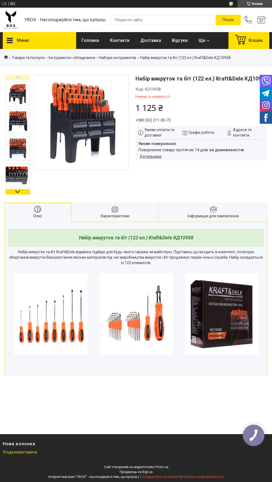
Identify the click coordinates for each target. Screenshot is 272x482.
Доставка (150, 40)
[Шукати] (228, 20)
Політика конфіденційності (203, 477)
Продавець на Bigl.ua (136, 472)
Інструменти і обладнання (72, 57)
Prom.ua (162, 467)
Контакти (119, 40)
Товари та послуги (28, 57)
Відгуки (180, 40)
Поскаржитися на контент (160, 477)
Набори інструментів (117, 57)
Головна (90, 40)
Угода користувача (20, 452)
